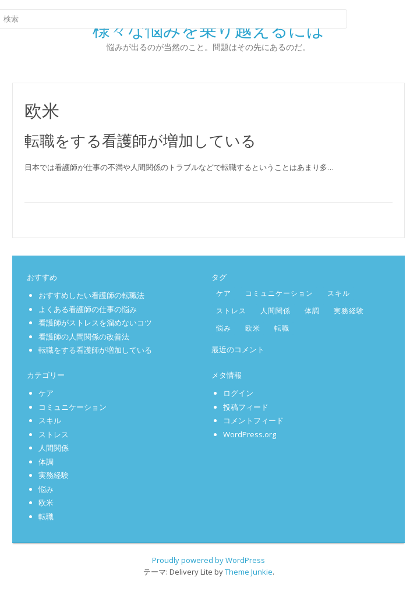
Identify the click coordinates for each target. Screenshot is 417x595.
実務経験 (349, 311)
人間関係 (275, 311)
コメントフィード (253, 420)
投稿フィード (245, 407)
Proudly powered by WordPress (208, 560)
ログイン (238, 393)
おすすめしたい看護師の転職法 (91, 295)
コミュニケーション (279, 293)
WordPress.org (249, 434)
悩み (223, 328)
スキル (338, 293)
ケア (223, 293)
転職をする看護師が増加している (140, 140)
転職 (281, 328)
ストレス (231, 311)
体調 (312, 311)
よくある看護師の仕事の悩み (87, 309)
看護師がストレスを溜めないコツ (95, 322)
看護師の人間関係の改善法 (83, 336)
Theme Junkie (249, 571)
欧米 (252, 328)
